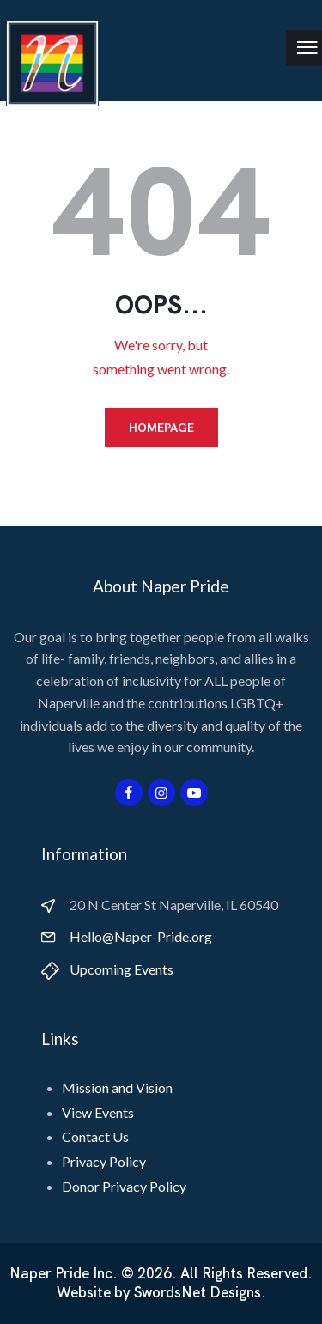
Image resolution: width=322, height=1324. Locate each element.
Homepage (161, 427)
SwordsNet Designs (197, 1293)
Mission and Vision (117, 1087)
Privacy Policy (104, 1161)
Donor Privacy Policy (124, 1186)
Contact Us (95, 1136)
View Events (98, 1112)
